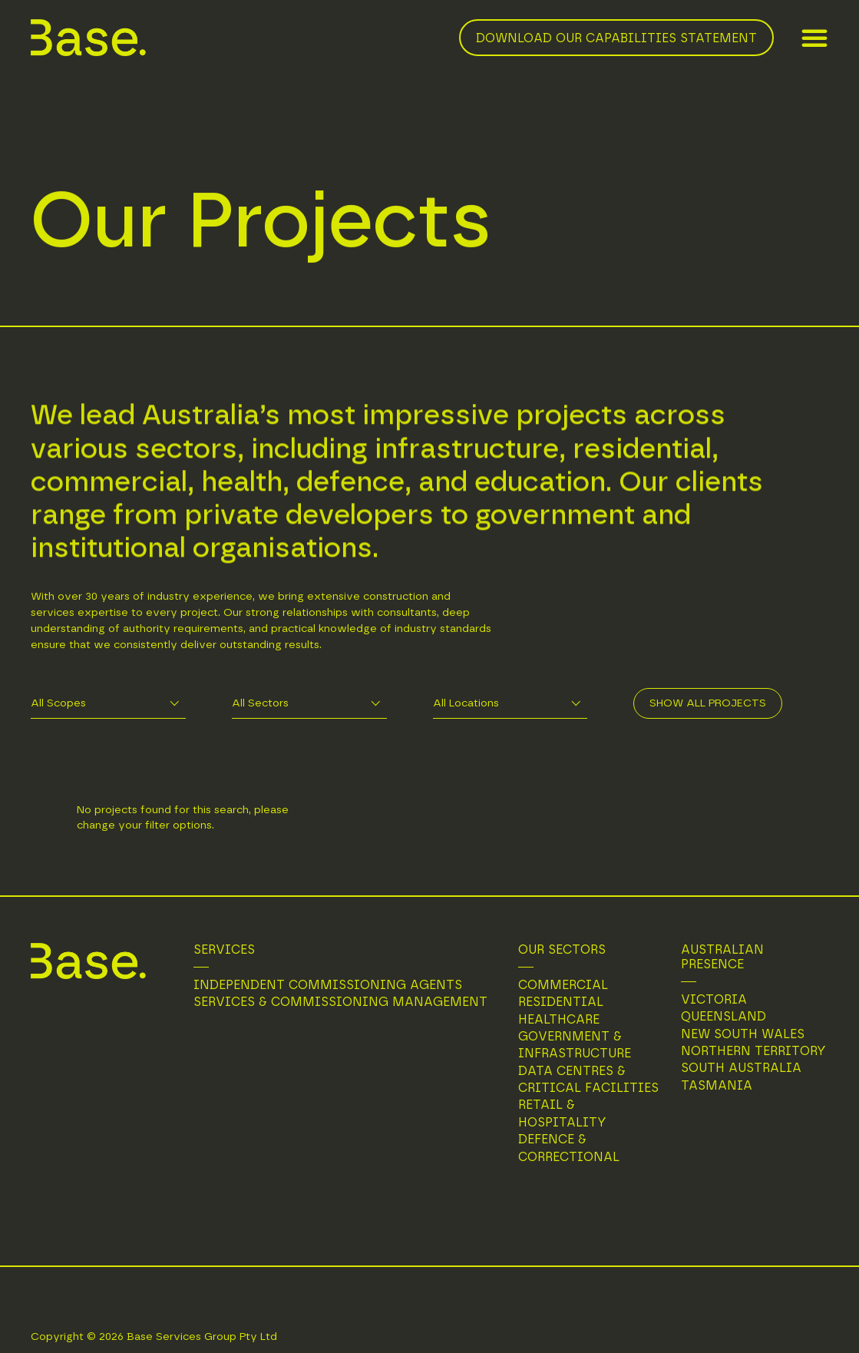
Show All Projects (707, 703)
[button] (814, 37)
